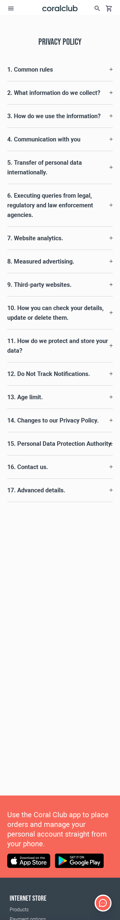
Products (19, 909)
